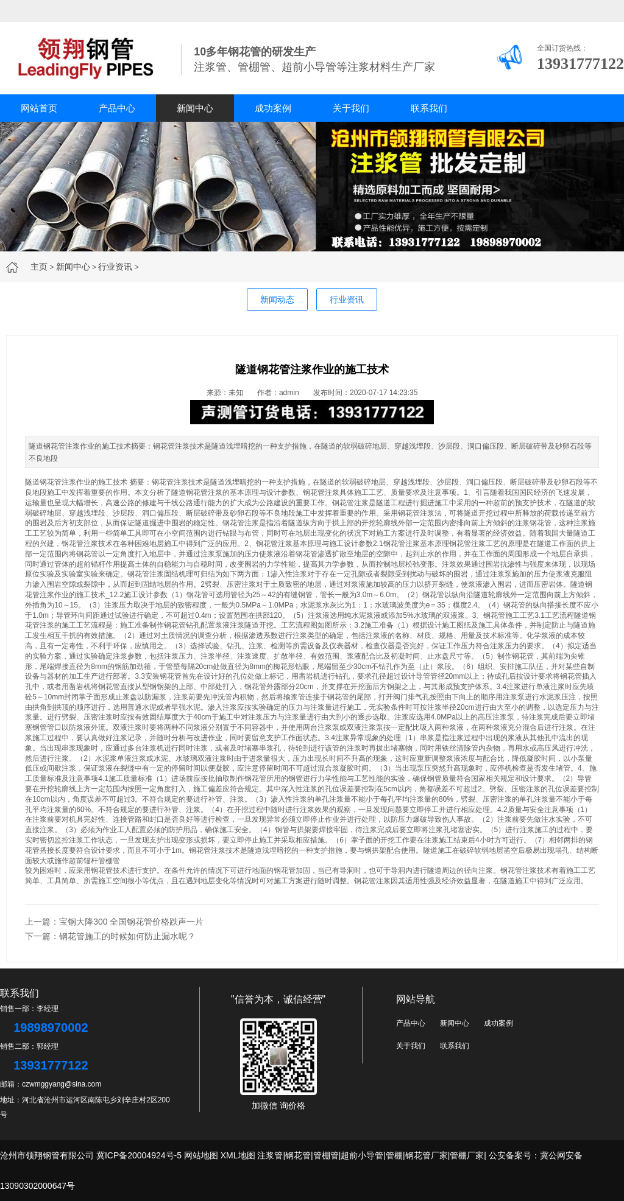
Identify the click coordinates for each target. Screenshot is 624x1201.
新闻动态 (277, 299)
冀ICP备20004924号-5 (139, 1155)
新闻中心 (195, 108)
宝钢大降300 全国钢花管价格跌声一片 (131, 921)
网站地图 (201, 1155)
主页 (39, 266)
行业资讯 (115, 266)
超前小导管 (362, 1155)
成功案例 (273, 108)
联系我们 (429, 108)
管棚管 (109, 860)
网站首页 (39, 108)
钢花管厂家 (426, 1155)
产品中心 (117, 108)
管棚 (394, 1155)
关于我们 (351, 108)
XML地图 (238, 1155)
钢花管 (298, 1155)
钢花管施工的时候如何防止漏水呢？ (127, 936)
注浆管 (270, 1155)
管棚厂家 (467, 1155)
